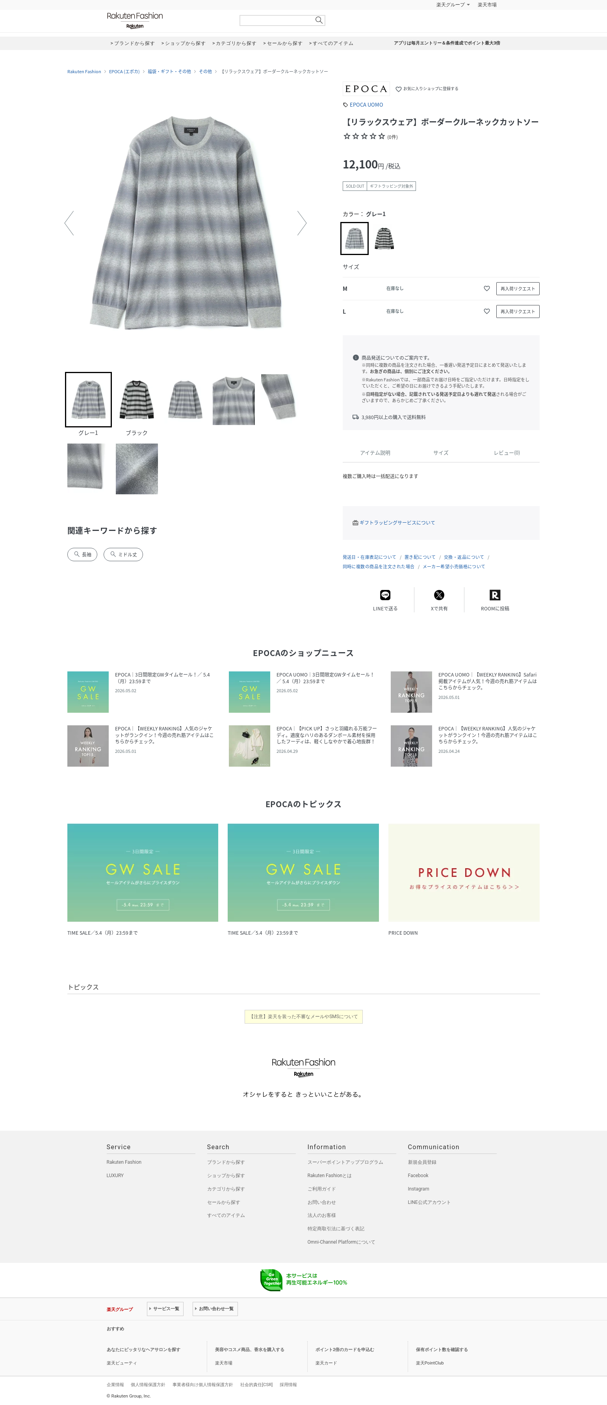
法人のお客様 (322, 1215)
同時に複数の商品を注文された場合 (379, 566)
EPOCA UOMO (366, 104)
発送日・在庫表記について (370, 557)
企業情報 (115, 1384)
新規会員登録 (422, 1162)
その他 (205, 71)
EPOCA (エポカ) (124, 71)
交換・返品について (464, 557)
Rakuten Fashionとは (330, 1175)
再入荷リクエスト (518, 288)
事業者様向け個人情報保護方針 (203, 1384)
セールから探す (223, 1202)
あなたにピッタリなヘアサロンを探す (143, 1349)
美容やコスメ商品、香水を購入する (249, 1349)
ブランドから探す (226, 1162)
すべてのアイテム (226, 1215)
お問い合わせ (322, 1202)
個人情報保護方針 (148, 1384)
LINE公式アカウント (429, 1202)
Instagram (418, 1189)
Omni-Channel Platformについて (342, 1242)
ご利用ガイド (322, 1189)
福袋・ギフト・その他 (169, 71)
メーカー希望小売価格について (454, 566)
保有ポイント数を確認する (442, 1349)
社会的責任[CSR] (256, 1384)
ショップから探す (226, 1175)
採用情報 (288, 1384)
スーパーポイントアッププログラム (345, 1162)
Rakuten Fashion (168, 21)
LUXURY (115, 1175)
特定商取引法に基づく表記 (336, 1228)
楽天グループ (450, 4)
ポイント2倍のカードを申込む (345, 1349)
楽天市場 (487, 4)
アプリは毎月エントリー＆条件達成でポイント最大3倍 (447, 43)
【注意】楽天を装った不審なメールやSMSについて (303, 1016)
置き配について (420, 557)
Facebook (418, 1175)
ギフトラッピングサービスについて (397, 522)
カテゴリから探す (226, 1189)
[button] (68, 223)
